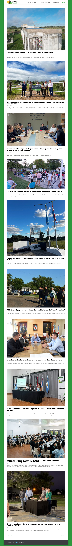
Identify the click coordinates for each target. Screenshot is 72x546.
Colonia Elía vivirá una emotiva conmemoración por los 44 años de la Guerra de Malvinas (35, 259)
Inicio (29, 2)
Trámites (42, 2)
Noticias (63, 2)
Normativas (47, 2)
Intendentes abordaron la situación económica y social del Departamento (34, 360)
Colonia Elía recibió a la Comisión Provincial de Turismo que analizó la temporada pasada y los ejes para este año (33, 461)
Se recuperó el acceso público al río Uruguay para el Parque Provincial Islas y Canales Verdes (35, 103)
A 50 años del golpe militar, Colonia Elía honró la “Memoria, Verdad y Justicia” (36, 310)
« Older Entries (9, 535)
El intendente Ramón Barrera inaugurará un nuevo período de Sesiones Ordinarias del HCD (33, 524)
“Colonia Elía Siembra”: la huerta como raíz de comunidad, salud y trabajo (34, 191)
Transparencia (56, 2)
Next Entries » (62, 535)
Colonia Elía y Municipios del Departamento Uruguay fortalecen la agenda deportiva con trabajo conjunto (34, 149)
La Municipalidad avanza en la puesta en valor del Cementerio (30, 52)
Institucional (34, 2)
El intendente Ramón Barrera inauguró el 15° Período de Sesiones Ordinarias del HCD (35, 409)
